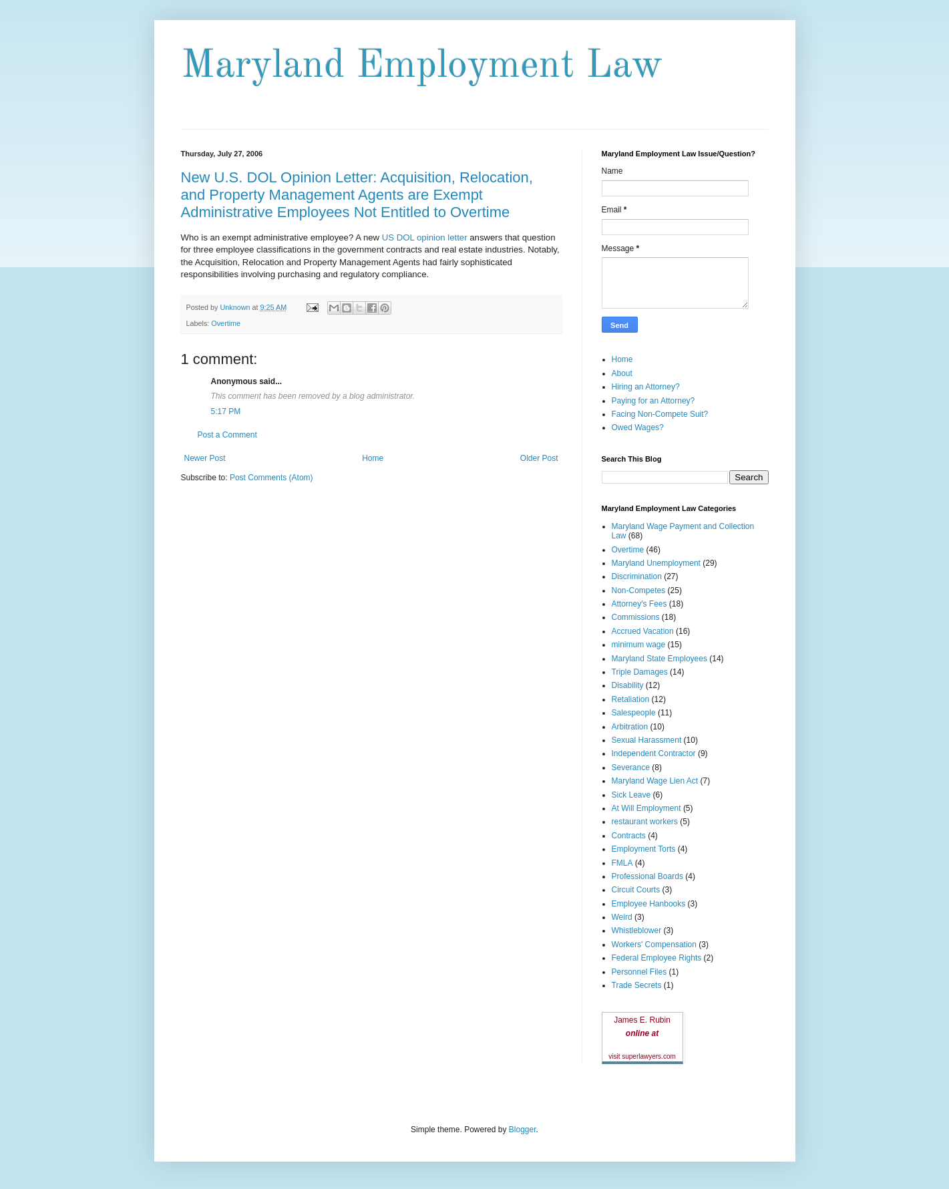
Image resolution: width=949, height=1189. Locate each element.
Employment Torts (644, 849)
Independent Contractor (654, 753)
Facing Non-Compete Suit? (660, 414)
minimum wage (639, 644)
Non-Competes (639, 590)
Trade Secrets (637, 985)
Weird (622, 917)
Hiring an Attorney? (646, 386)
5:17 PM (226, 411)
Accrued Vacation (643, 631)
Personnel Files (639, 972)
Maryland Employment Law (421, 66)
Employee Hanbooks (649, 903)
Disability (628, 685)
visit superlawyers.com (642, 1056)
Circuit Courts (636, 889)
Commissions (636, 617)
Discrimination (637, 576)
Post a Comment (227, 435)
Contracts (629, 835)
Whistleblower (637, 930)
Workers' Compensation (654, 944)
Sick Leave (631, 795)
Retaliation (631, 699)
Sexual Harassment (647, 740)
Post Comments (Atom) (271, 477)
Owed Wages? (638, 427)
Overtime (225, 323)
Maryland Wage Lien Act (655, 781)
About (622, 373)
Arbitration (630, 726)
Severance (631, 767)
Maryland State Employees (659, 658)
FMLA (622, 863)
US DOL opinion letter (425, 237)
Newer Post (205, 458)
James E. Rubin (642, 1020)
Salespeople (634, 712)
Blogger (522, 1129)
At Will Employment (646, 808)
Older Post (539, 458)
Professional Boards (647, 876)
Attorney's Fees (639, 604)
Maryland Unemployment (656, 563)
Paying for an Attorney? (653, 400)
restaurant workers (645, 821)
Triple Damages (640, 672)
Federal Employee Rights (657, 958)
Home (372, 458)
